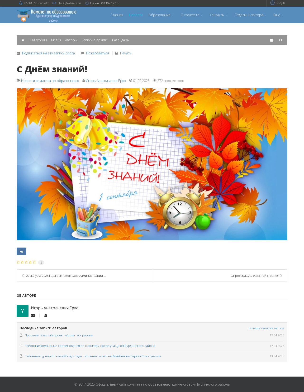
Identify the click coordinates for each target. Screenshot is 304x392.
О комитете (190, 15)
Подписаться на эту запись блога (48, 53)
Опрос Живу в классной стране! (256, 275)
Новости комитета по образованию (50, 80)
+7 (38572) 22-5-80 (36, 3)
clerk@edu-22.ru (69, 3)
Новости (136, 15)
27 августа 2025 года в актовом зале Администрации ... (64, 275)
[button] (276, 2)
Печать (126, 53)
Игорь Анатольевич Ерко (106, 80)
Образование (159, 15)
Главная (117, 15)
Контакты (216, 15)
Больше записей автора (266, 328)
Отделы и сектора (249, 15)
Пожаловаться (97, 53)
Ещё (276, 15)
